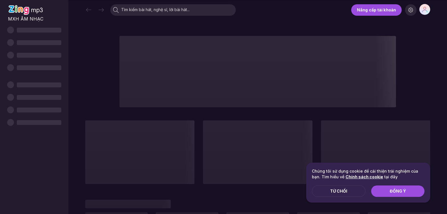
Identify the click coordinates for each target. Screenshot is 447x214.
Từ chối (338, 191)
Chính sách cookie (364, 176)
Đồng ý (398, 191)
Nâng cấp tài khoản (376, 9)
